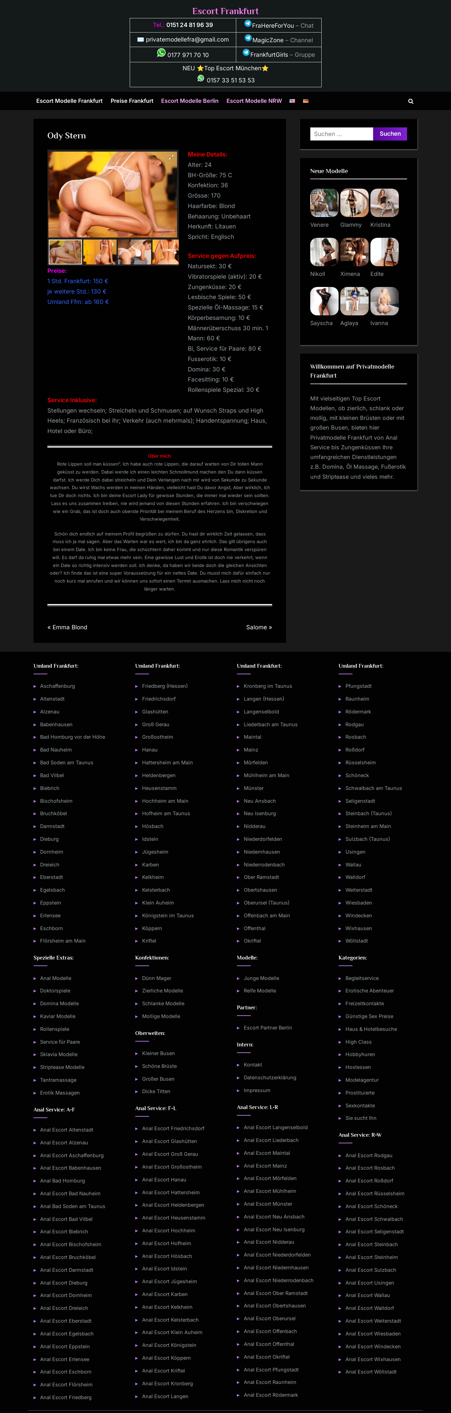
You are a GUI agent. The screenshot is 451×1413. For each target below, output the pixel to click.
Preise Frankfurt (132, 100)
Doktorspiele (55, 990)
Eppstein (50, 903)
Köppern (152, 928)
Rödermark (358, 711)
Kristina (380, 224)
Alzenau (49, 711)
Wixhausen (359, 928)
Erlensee (50, 915)
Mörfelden (256, 762)
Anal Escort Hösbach (167, 1256)
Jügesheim (155, 852)
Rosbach (356, 737)
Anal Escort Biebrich (64, 1231)
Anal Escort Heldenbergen (173, 1205)
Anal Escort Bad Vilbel (66, 1219)
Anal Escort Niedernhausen (276, 1267)
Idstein (150, 839)
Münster (254, 788)
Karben (150, 864)
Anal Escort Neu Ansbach (274, 1217)
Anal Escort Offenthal (269, 1344)
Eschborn (51, 928)
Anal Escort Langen (165, 1396)
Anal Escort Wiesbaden (373, 1333)
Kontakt (253, 1065)
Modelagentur (362, 1080)
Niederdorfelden (263, 839)
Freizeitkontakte (365, 1003)
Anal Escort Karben (165, 1294)
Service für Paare (60, 1042)
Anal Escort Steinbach (372, 1244)
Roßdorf (355, 750)
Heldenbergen (159, 775)
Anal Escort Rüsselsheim (375, 1193)
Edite (377, 273)
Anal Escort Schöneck (372, 1206)
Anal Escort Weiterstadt (373, 1321)
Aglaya (349, 323)
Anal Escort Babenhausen (70, 1168)
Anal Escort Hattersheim (171, 1192)
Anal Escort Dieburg (64, 1283)
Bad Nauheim (56, 750)
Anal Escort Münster (268, 1204)
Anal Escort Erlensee (64, 1359)
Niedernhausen (262, 852)
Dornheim (51, 852)
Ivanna (379, 323)
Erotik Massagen (60, 1093)
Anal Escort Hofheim (166, 1243)
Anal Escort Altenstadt (66, 1130)
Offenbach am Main (267, 915)
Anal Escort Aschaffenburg (72, 1155)
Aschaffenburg (57, 686)
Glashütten (155, 711)
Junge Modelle (261, 978)
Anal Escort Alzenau (64, 1142)
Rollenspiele (54, 1029)
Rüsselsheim (361, 762)
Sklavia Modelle (58, 1054)
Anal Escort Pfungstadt (271, 1369)
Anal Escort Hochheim (168, 1230)
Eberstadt (51, 877)
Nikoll (317, 273)
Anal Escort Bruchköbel (68, 1257)
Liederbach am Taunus (271, 724)
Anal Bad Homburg (62, 1181)
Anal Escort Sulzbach (371, 1270)
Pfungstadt (359, 686)
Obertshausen (260, 890)
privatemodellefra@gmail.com (187, 39)
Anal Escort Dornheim (66, 1295)
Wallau (353, 864)
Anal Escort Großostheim (172, 1167)
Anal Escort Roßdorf (369, 1181)
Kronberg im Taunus (268, 686)
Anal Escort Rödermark (271, 1395)
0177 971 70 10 (183, 55)
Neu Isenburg (260, 813)
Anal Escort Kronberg (167, 1383)
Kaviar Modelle (57, 1016)
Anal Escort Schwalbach (374, 1219)
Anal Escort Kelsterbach (170, 1320)
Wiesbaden (359, 903)
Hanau (150, 750)
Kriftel (149, 941)
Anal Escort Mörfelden (270, 1178)
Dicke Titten (156, 1091)
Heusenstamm (159, 788)
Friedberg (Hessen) (165, 686)
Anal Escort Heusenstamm (173, 1218)
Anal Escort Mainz (265, 1166)
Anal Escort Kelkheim (167, 1307)
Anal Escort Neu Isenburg (274, 1229)
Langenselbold (261, 711)
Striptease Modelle (62, 1067)
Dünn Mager (156, 978)
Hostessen (358, 1067)
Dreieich (49, 864)
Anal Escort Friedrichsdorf (173, 1128)
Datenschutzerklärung (270, 1077)
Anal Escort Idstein (164, 1268)
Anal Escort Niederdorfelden (277, 1255)
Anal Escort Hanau (164, 1179)
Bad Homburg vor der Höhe (72, 737)
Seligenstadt (360, 801)
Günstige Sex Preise (369, 1016)
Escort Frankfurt (225, 11)
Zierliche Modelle (162, 990)
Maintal (252, 737)
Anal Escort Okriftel (267, 1357)
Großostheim (157, 737)
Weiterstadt (359, 890)
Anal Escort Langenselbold (276, 1127)
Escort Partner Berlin (268, 1027)
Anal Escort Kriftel (163, 1371)
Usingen (356, 852)
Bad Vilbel (52, 775)
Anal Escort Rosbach (370, 1168)
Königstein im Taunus (168, 915)
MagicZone (264, 40)
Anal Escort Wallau (368, 1295)
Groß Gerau (155, 724)
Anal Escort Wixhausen (373, 1359)
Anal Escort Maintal (267, 1153)
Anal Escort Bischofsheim (70, 1244)
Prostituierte (360, 1093)
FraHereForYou (269, 25)
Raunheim (357, 699)
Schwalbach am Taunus (374, 788)
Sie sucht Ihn (361, 1118)
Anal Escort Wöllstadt (371, 1372)
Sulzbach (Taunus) (368, 839)
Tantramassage (58, 1080)
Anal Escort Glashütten (169, 1141)
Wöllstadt (357, 941)
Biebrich (49, 788)
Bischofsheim (56, 801)
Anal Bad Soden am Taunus (72, 1206)
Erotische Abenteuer (370, 990)
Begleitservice (362, 978)
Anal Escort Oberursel (270, 1318)
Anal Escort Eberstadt (66, 1321)
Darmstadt (52, 826)
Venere (319, 224)
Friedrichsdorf (159, 699)
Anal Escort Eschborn (66, 1372)
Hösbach (153, 826)
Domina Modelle (59, 1003)
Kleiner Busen (158, 1053)
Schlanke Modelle (163, 1003)
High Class (359, 1042)
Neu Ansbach (260, 801)
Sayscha (321, 323)
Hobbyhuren (360, 1054)
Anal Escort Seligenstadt (375, 1231)
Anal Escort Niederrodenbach (279, 1280)
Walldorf (355, 877)
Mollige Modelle (161, 1016)
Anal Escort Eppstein (65, 1346)
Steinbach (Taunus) (369, 813)
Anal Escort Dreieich (64, 1308)
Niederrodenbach (264, 864)
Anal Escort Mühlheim (270, 1191)
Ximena (350, 273)
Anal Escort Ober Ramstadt (276, 1293)
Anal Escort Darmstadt (66, 1270)
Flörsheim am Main (63, 941)
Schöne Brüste (159, 1066)
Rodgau (355, 724)
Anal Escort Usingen (370, 1283)
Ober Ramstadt (261, 877)
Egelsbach (52, 890)
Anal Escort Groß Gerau (170, 1154)
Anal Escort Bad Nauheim (70, 1193)
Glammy (351, 224)
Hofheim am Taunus (166, 813)
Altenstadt (52, 699)
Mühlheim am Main (266, 775)
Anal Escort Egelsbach (67, 1333)
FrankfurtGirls (265, 54)
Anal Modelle (55, 978)
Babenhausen (56, 724)
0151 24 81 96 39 (189, 24)
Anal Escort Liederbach (271, 1140)
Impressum (257, 1090)
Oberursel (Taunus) (266, 903)
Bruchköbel (53, 813)
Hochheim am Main (165, 801)
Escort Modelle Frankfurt (69, 100)
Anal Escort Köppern (166, 1358)
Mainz (251, 750)
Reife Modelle (260, 990)
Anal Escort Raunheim (270, 1382)
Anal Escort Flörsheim (66, 1384)
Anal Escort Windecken (373, 1346)
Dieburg (49, 839)
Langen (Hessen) (264, 699)
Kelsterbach (156, 890)
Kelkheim (153, 877)
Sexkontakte (360, 1105)
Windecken (359, 915)
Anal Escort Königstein (169, 1345)
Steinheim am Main (368, 826)
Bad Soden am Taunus (66, 762)
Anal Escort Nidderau (269, 1242)
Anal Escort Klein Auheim (172, 1332)
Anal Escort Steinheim (372, 1257)
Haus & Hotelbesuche (371, 1029)
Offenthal (255, 928)
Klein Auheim (158, 903)
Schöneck (357, 775)
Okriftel (252, 941)
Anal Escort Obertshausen (275, 1305)
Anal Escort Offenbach (270, 1331)
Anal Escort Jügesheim (169, 1281)
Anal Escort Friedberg (66, 1397)
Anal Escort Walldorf (370, 1308)
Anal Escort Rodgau (369, 1155)
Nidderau (255, 826)
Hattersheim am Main (167, 762)
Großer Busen (158, 1079)
